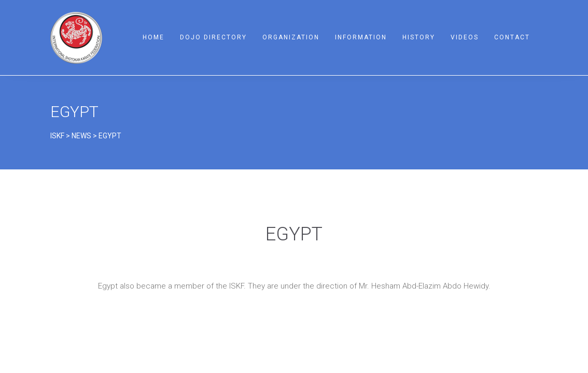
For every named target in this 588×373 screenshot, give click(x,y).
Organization (290, 37)
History (418, 37)
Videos (465, 37)
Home (153, 37)
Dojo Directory (213, 37)
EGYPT (74, 112)
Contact (512, 37)
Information (361, 37)
